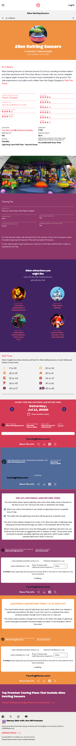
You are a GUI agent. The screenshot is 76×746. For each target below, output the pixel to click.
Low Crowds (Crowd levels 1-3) (25, 561)
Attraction (31, 51)
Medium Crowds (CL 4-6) (54, 561)
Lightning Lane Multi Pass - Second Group (19, 144)
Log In (71, 5)
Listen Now (12, 733)
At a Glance (10, 18)
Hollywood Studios (44, 51)
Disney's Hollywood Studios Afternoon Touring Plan (28, 702)
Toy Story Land (8, 130)
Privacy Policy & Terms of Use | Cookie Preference (18, 739)
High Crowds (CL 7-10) (20, 566)
